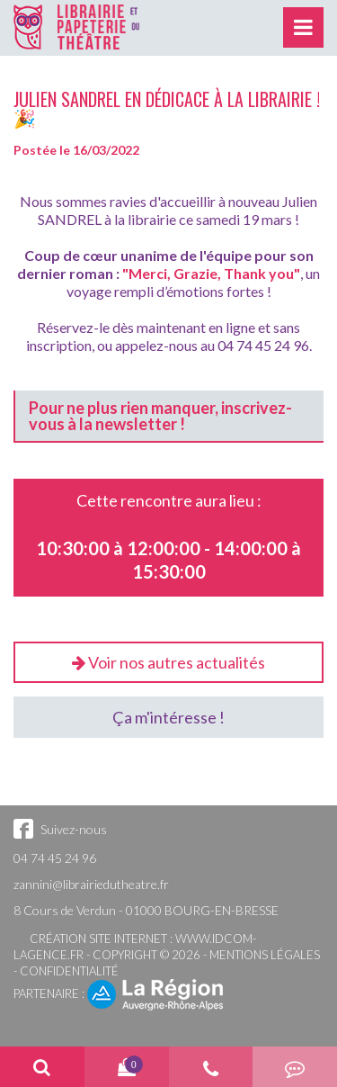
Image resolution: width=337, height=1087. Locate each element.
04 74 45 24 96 (54, 858)
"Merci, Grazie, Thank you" (211, 273)
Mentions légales (264, 955)
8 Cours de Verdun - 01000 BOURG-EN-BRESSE (146, 910)
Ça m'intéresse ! (168, 717)
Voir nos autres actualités (168, 662)
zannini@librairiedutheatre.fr (91, 884)
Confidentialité (69, 971)
